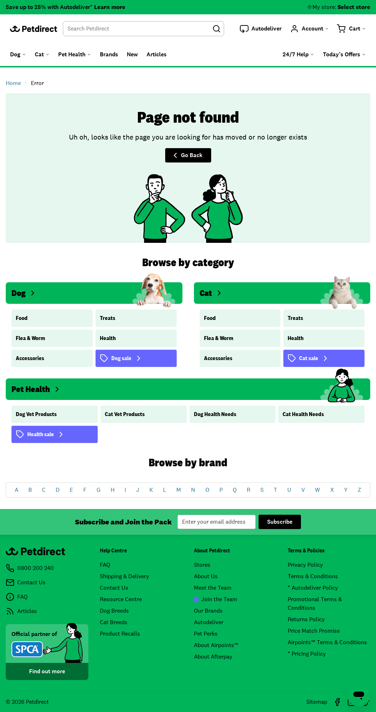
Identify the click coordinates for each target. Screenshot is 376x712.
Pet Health (36, 389)
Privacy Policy (305, 565)
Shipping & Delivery (124, 576)
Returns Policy (306, 619)
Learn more (109, 7)
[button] (261, 28)
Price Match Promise (314, 631)
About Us (206, 576)
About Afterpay (213, 656)
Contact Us (114, 587)
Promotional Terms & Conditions (315, 603)
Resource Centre (121, 599)
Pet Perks (206, 633)
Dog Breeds (114, 610)
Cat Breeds (113, 622)
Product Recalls (120, 633)
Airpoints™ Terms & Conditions (327, 642)
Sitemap (316, 702)
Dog (24, 292)
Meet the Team (213, 587)
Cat (211, 292)
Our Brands (208, 610)
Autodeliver (208, 622)
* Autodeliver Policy (313, 587)
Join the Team (215, 599)
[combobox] (143, 28)
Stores (202, 565)
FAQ (105, 565)
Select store (354, 7)
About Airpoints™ (216, 645)
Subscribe (279, 521)
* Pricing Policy (307, 653)
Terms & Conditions (313, 576)
